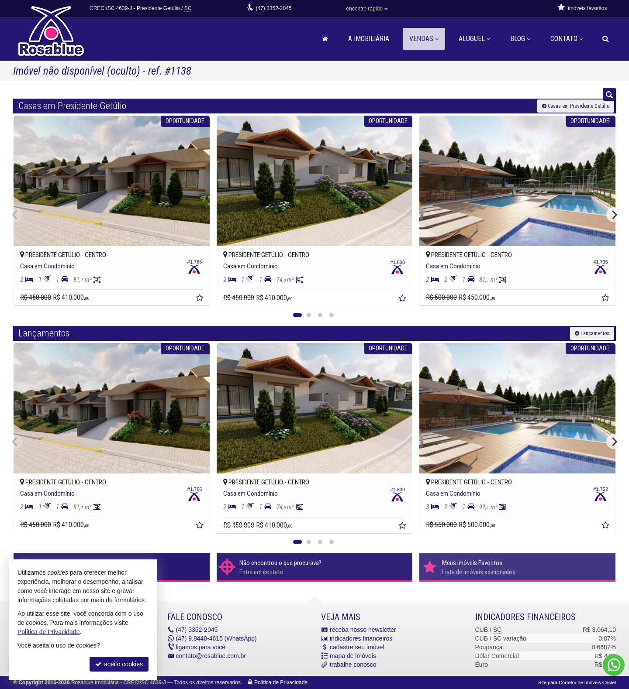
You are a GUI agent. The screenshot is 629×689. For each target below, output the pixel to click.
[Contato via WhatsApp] (614, 665)
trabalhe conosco (353, 664)
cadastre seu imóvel (357, 647)
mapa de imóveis (353, 655)
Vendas (424, 38)
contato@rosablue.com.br (211, 655)
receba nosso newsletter (363, 629)
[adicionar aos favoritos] (200, 298)
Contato (566, 38)
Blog (520, 38)
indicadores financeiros (361, 638)
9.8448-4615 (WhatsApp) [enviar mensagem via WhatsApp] (216, 638)
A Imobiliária (368, 38)
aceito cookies (119, 664)
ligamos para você (201, 647)
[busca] (605, 39)
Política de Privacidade (281, 682)
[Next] (613, 214)
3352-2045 (273, 8)
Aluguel (474, 38)
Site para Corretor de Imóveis (577, 682)
